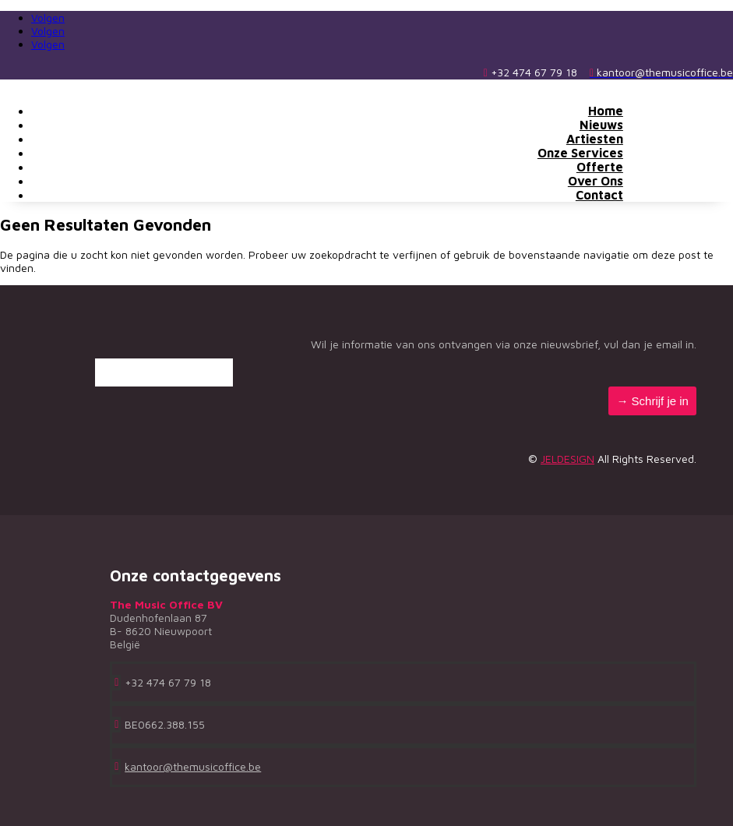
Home (605, 111)
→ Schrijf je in (652, 401)
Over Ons (595, 181)
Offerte (599, 167)
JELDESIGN (567, 458)
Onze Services (580, 153)
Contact (599, 195)
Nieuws (601, 125)
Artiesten (594, 139)
